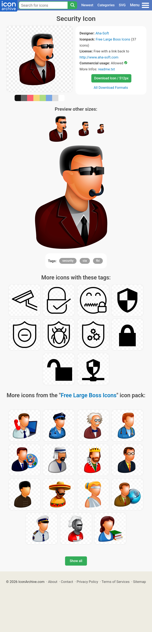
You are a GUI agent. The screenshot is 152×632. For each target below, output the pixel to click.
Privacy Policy (87, 582)
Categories (106, 5)
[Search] (72, 5)
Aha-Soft (102, 33)
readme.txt (106, 69)
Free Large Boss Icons (113, 39)
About (52, 582)
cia (85, 261)
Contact (67, 582)
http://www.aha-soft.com (99, 57)
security (67, 261)
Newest (87, 5)
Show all (76, 561)
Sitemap (139, 582)
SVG (122, 5)
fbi (98, 261)
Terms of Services (115, 582)
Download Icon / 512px (111, 78)
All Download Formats (111, 87)
